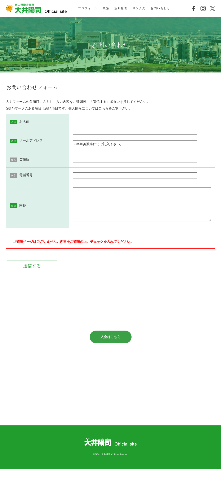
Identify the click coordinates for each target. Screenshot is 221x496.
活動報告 (120, 8)
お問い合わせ (160, 8)
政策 (106, 8)
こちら (103, 108)
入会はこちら (111, 353)
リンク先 (139, 8)
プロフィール (88, 8)
